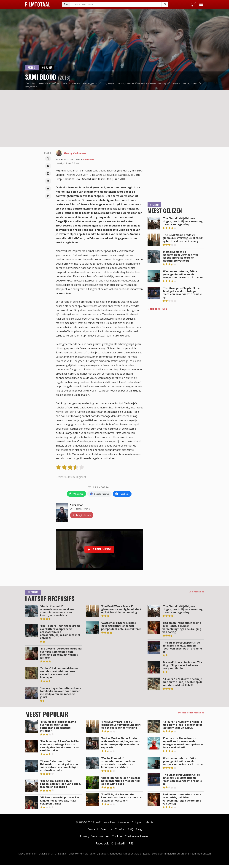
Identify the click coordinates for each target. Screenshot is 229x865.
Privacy (84, 836)
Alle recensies (196, 591)
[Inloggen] (193, 4)
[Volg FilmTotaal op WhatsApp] (76, 494)
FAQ (130, 829)
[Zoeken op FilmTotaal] (115, 4)
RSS (131, 843)
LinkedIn (120, 843)
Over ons (106, 829)
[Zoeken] (164, 4)
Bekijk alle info (82, 515)
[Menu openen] (201, 4)
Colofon (120, 829)
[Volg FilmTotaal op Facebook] (122, 494)
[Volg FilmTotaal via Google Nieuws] (99, 494)
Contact (92, 829)
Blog (139, 829)
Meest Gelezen (158, 309)
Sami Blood (76, 505)
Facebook (102, 843)
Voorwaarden (101, 836)
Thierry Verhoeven (75, 153)
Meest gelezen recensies (191, 712)
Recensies (88, 159)
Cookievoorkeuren (137, 836)
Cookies (117, 836)
